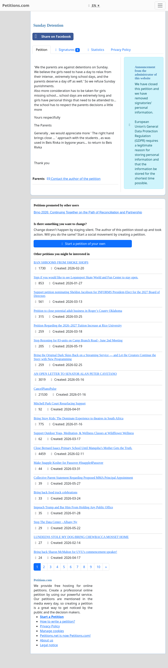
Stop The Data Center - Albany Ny (55, 522)
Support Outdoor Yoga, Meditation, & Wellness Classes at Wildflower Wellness (84, 433)
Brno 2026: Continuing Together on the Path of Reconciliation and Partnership (88, 212)
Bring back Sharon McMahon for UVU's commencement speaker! (75, 552)
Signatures (67, 50)
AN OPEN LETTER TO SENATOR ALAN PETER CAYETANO (75, 373)
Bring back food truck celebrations (55, 492)
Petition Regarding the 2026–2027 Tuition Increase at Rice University (78, 325)
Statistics (95, 50)
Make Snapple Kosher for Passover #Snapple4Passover (68, 462)
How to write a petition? (57, 621)
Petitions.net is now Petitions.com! (65, 635)
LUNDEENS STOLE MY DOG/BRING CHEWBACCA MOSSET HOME (81, 537)
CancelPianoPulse (45, 388)
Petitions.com (15, 5)
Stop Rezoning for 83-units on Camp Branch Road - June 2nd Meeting (78, 340)
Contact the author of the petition (73, 179)
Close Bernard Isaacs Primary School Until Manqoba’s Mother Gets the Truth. (83, 448)
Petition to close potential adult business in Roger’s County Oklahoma (78, 310)
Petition (41, 50)
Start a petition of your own (82, 244)
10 (98, 567)
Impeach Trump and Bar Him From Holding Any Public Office (73, 507)
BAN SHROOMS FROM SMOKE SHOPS (61, 262)
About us (46, 640)
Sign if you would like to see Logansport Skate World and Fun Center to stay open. (86, 277)
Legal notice (49, 645)
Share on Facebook (52, 36)
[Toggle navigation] (160, 5)
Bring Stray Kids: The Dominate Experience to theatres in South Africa (78, 418)
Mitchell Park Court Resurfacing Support (59, 403)
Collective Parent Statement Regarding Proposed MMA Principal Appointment (83, 477)
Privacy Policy (121, 50)
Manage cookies (52, 631)
